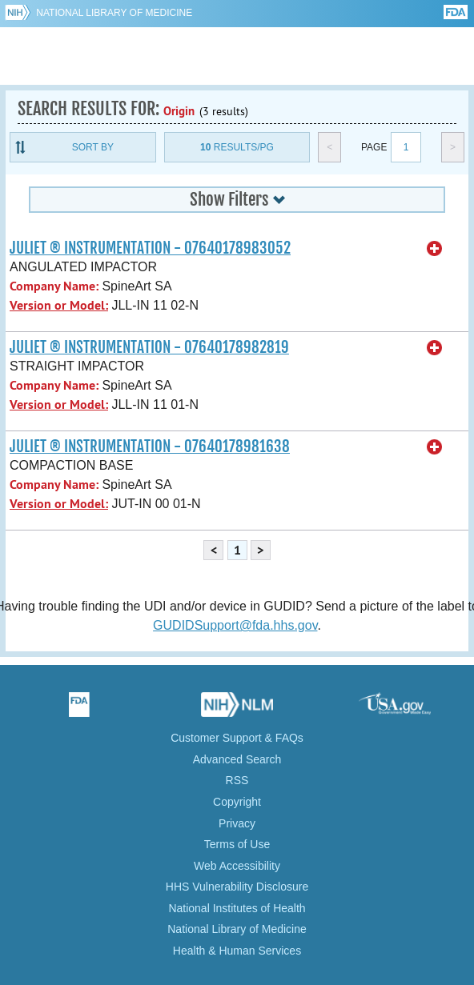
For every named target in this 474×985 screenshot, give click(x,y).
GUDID (237, 56)
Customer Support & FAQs (237, 737)
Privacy (237, 823)
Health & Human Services (237, 950)
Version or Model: (59, 305)
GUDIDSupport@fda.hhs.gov (235, 625)
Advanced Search (237, 759)
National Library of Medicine (114, 12)
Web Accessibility (237, 865)
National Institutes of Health (236, 908)
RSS (237, 780)
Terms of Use (237, 844)
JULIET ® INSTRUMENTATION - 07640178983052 (150, 248)
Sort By (93, 147)
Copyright (237, 801)
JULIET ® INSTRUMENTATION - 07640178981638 (150, 446)
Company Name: (54, 286)
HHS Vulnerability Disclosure (237, 886)
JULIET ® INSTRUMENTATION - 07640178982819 (149, 347)
